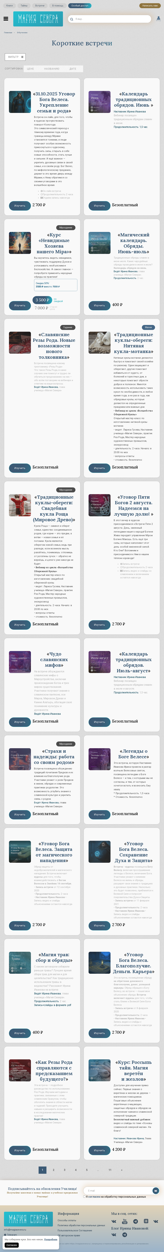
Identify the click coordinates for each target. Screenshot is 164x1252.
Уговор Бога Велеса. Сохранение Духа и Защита (132, 852)
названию (54, 69)
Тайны (24, 5)
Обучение (22, 32)
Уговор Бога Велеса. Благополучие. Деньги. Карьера (132, 963)
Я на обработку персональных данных (114, 1196)
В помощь (57, 5)
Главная (8, 32)
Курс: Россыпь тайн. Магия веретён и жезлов (135, 1070)
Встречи (39, 5)
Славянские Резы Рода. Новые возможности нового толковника (54, 346)
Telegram (10, 1235)
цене (33, 69)
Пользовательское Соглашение (75, 1230)
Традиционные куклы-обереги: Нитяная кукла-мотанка (133, 343)
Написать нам (150, 5)
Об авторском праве (69, 1235)
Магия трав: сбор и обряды (53, 957)
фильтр (16, 57)
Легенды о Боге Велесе (133, 754)
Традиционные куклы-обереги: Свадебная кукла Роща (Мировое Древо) (53, 508)
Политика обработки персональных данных (81, 1225)
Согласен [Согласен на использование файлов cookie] (12, 1245)
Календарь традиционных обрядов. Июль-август (134, 662)
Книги (9, 5)
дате (75, 69)
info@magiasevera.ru (15, 1229)
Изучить (19, 205)
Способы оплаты (67, 1220)
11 (110, 1169)
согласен (94, 1196)
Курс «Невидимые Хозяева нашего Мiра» (53, 243)
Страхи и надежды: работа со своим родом (53, 756)
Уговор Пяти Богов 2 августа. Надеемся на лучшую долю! (133, 505)
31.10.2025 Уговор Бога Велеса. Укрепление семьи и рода (55, 102)
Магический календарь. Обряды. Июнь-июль (133, 243)
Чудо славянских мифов (54, 659)
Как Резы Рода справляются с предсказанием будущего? (54, 1070)
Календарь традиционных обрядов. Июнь (133, 99)
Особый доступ (79, 5)
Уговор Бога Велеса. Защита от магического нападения (54, 852)
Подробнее (50, 1239)
